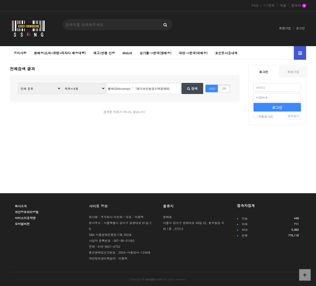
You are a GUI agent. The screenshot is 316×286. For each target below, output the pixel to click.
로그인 (300, 28)
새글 (283, 5)
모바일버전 (22, 224)
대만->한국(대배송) (193, 53)
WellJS (127, 53)
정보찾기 (293, 116)
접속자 (298, 6)
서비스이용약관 (25, 218)
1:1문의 (269, 5)
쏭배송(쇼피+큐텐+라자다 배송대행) (60, 53)
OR (224, 88)
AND (212, 88)
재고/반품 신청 (104, 53)
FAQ (255, 5)
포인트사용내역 (226, 53)
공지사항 (20, 53)
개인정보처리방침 (27, 212)
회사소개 (21, 206)
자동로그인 (263, 116)
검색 (192, 88)
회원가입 (285, 28)
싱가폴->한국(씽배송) (155, 53)
